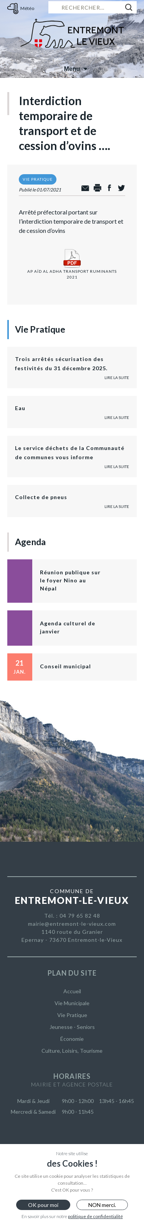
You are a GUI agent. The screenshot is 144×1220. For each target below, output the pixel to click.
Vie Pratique (72, 1015)
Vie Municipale (72, 1003)
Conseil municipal (65, 666)
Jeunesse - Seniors (72, 1027)
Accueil (72, 991)
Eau (20, 408)
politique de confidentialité (95, 1216)
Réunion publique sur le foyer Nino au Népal (70, 580)
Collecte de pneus (41, 497)
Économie (72, 1038)
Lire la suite (116, 377)
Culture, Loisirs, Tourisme (72, 1050)
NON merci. (102, 1205)
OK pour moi (43, 1205)
